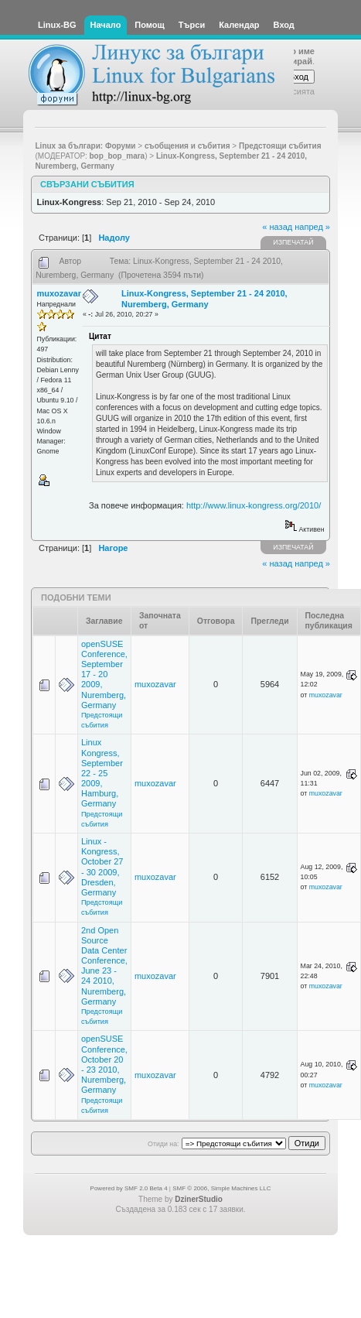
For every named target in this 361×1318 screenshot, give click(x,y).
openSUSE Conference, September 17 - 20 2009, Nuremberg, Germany (104, 674)
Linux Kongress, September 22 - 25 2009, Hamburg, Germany (102, 773)
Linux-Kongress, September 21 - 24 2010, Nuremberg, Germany (204, 298)
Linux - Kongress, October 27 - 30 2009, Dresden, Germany (102, 867)
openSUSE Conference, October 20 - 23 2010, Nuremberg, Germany (104, 1064)
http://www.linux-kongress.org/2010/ (253, 505)
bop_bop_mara (117, 156)
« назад (277, 226)
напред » (312, 226)
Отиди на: (163, 1144)
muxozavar (59, 293)
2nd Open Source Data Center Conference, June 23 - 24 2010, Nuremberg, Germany (104, 966)
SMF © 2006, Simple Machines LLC (221, 1188)
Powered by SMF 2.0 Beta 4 (129, 1188)
